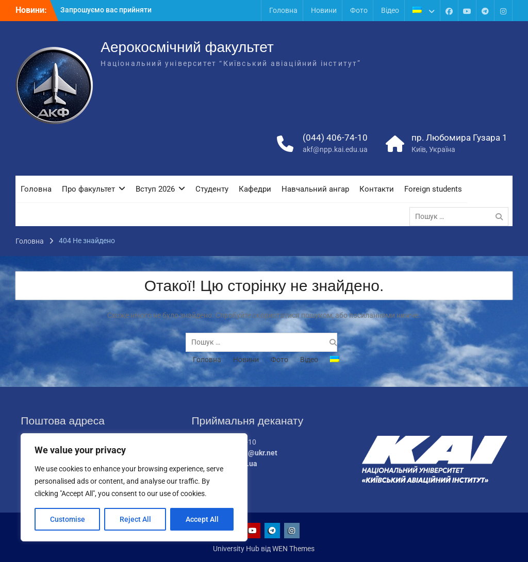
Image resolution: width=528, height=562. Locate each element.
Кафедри (255, 189)
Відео (390, 10)
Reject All (135, 519)
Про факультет (88, 189)
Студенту (211, 189)
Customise (67, 519)
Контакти (376, 189)
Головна (283, 10)
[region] (134, 487)
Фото (359, 10)
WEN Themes (293, 548)
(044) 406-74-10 (335, 137)
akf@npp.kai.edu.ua (335, 149)
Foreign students (433, 189)
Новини (324, 10)
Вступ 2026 (155, 189)
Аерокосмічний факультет (187, 47)
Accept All (202, 519)
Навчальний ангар (315, 189)
